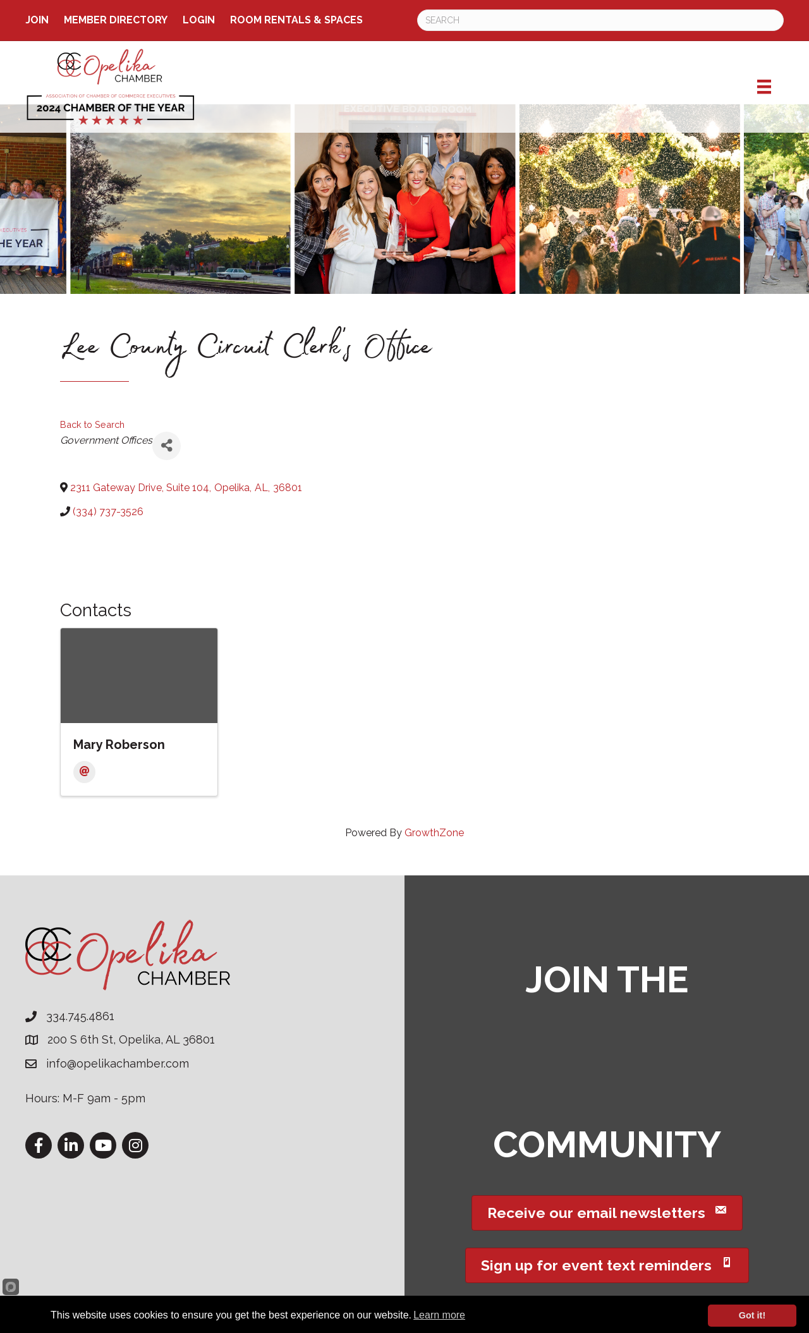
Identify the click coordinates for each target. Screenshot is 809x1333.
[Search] (600, 20)
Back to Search (92, 424)
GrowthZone (434, 833)
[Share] (166, 446)
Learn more (439, 1315)
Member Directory (115, 20)
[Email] (84, 772)
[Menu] (764, 86)
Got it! (752, 1315)
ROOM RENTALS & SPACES (296, 20)
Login (199, 20)
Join (37, 20)
